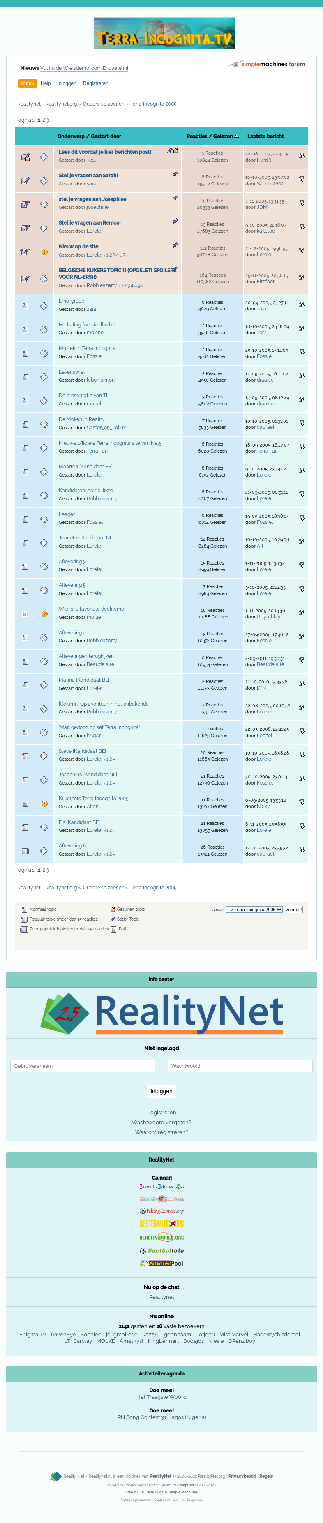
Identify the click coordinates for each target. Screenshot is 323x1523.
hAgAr (94, 735)
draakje (265, 380)
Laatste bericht (265, 136)
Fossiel (95, 356)
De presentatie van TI (83, 395)
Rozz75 (150, 1334)
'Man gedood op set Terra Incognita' (99, 727)
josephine (98, 207)
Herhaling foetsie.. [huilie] (87, 325)
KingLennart (163, 1341)
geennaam (177, 1334)
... (121, 255)
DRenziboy (241, 1341)
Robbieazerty (102, 285)
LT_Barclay (78, 1341)
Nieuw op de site (78, 247)
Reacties (197, 136)
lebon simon (101, 380)
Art (260, 546)
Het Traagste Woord (161, 1397)
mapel (94, 404)
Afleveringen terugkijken (86, 656)
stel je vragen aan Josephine (92, 199)
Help (46, 83)
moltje (94, 617)
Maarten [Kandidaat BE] (86, 467)
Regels (266, 1476)
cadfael (265, 427)
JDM (262, 207)
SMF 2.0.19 (134, 1492)
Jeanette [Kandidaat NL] (86, 538)
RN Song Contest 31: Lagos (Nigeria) (162, 1417)
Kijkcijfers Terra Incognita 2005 (94, 798)
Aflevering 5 (72, 585)
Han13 (264, 160)
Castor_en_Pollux (106, 428)
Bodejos (193, 1341)
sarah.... (95, 184)
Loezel (264, 735)
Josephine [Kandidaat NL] (88, 775)
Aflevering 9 (72, 562)
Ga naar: (217, 909)
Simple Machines (183, 1492)
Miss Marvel (234, 1334)
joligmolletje (122, 1334)
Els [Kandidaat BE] (79, 822)
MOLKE (106, 1341)
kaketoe (266, 231)
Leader (67, 514)
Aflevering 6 (72, 846)
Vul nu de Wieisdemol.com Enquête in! (84, 68)
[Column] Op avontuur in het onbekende (104, 704)
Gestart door (106, 136)
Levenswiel (72, 372)
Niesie (216, 1341)
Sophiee (91, 1334)
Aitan (93, 807)
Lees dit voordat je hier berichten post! (105, 152)
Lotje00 (205, 1334)
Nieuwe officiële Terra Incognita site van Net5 (110, 443)
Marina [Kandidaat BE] (84, 680)
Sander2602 (270, 184)
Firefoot (266, 282)
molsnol (96, 333)
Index (27, 83)
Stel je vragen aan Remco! (90, 223)
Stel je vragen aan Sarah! (88, 175)
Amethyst (131, 1341)
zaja (91, 309)
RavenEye (63, 1334)
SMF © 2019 (157, 1492)
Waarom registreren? (161, 1132)
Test (91, 160)
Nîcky (263, 806)
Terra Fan (97, 451)
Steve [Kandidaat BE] (82, 751)
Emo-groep (71, 301)
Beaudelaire (100, 664)
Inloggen (67, 83)
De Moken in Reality (82, 419)
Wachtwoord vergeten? (161, 1122)
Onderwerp (71, 136)
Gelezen (226, 136)
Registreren (95, 83)
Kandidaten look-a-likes (86, 490)
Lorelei (94, 231)
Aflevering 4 (72, 633)
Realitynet (161, 1297)
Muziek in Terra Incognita (87, 348)
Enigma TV (32, 1334)
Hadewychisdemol (276, 1334)
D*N (261, 688)
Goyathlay (269, 617)
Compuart (185, 1485)
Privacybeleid (242, 1476)
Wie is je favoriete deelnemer (92, 609)
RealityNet (160, 1476)
